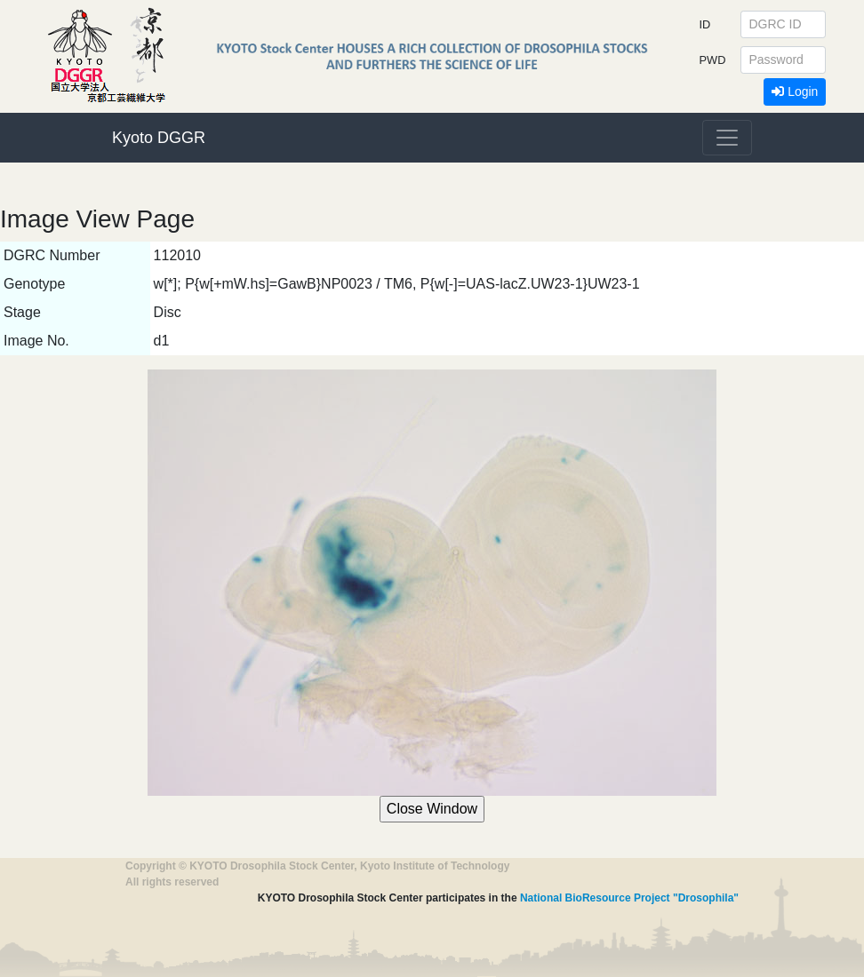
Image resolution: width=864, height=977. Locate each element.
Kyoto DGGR (158, 138)
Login (795, 91)
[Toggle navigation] (727, 137)
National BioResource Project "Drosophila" (629, 898)
